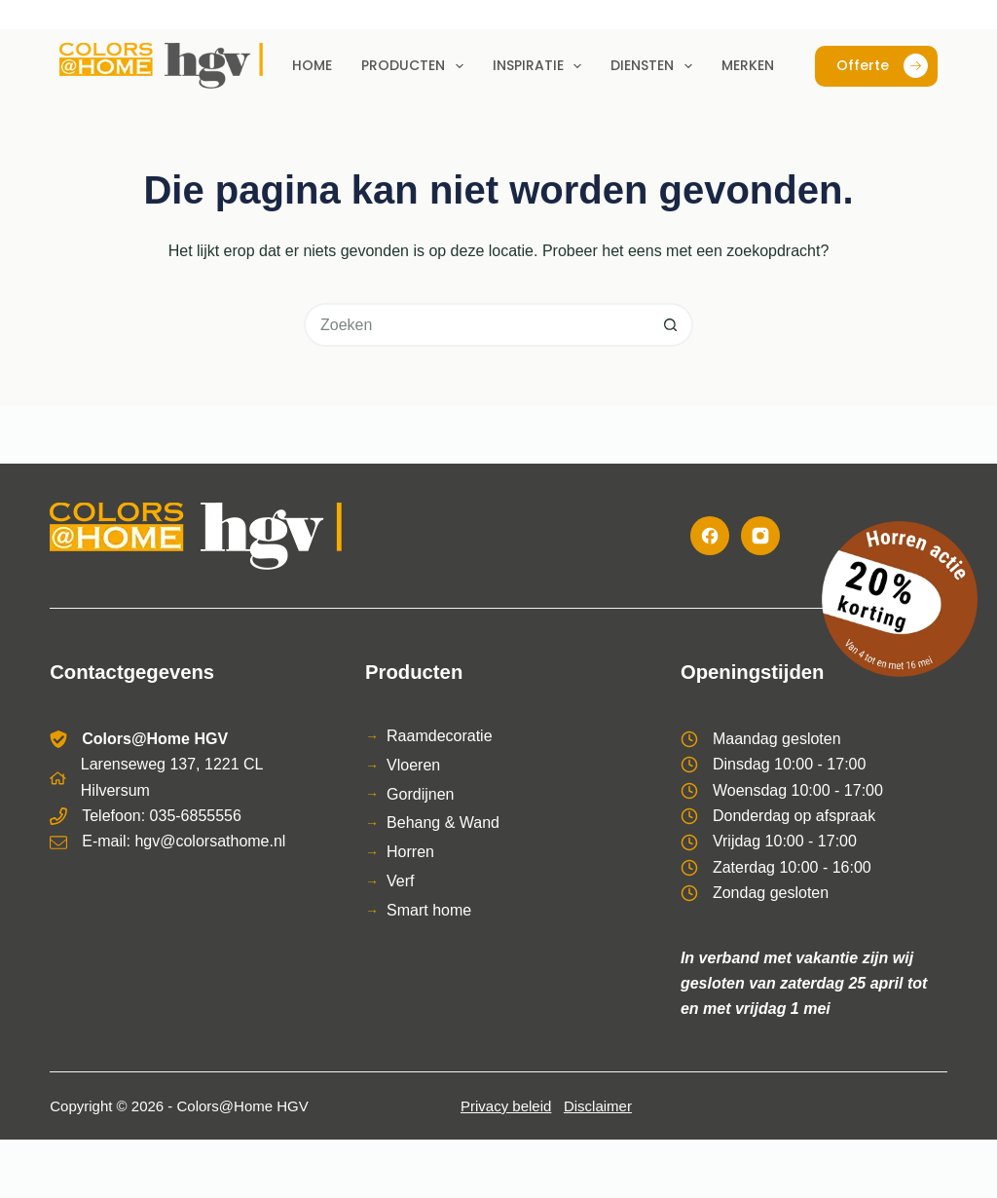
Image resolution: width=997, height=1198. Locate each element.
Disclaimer (598, 1106)
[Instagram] (760, 535)
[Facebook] (709, 535)
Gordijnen (420, 794)
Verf (400, 881)
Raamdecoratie (440, 736)
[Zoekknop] (671, 325)
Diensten (655, 66)
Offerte (882, 66)
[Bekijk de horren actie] (900, 599)
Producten (416, 66)
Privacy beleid (506, 1106)
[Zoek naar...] (476, 325)
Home (312, 65)
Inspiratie (541, 66)
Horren (410, 851)
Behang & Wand (443, 822)
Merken (747, 65)
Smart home (429, 910)
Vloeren (413, 765)
